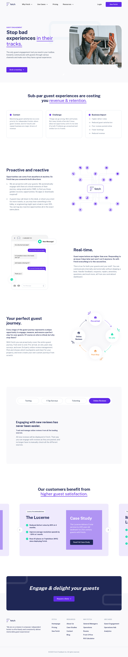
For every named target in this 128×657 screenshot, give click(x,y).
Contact (70, 631)
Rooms (86, 631)
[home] (11, 4)
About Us (70, 624)
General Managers (90, 624)
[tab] (28, 401)
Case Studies (72, 627)
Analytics (107, 631)
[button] (27, 4)
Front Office (88, 635)
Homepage (56, 624)
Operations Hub (110, 627)
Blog (68, 635)
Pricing (55, 4)
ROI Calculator (88, 638)
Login (99, 4)
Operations (87, 627)
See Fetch (56, 631)
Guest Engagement (111, 624)
